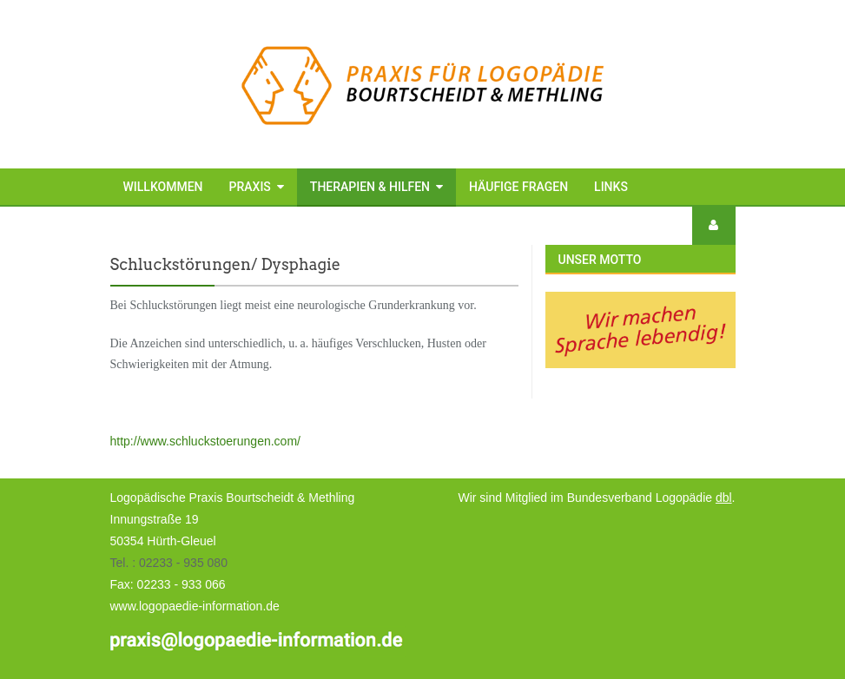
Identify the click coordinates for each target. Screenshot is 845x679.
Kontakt (259, 225)
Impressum (158, 225)
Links (611, 187)
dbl (724, 497)
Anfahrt (339, 225)
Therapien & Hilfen (370, 187)
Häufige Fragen (518, 187)
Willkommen (163, 187)
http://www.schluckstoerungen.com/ (205, 441)
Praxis (250, 187)
